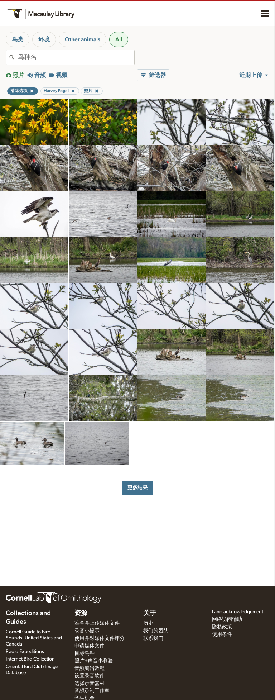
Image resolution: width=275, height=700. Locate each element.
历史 (148, 623)
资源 (80, 613)
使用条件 (222, 634)
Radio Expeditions (25, 651)
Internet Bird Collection (30, 659)
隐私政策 (222, 626)
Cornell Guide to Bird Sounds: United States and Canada (34, 638)
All (118, 39)
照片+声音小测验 (93, 660)
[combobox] (76, 57)
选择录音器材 (89, 683)
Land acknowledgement (237, 611)
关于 (149, 613)
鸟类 (17, 39)
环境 (44, 39)
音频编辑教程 (89, 668)
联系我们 (153, 638)
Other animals (82, 39)
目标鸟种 (84, 653)
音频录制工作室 (92, 690)
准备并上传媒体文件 (97, 623)
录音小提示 (87, 630)
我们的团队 (155, 630)
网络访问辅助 (227, 619)
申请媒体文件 (89, 645)
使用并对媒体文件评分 (99, 638)
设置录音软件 (89, 675)
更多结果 (137, 487)
